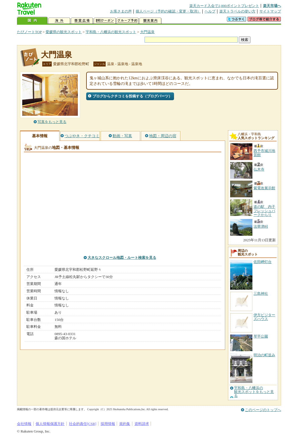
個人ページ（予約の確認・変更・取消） (168, 11)
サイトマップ (270, 11)
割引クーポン (105, 21)
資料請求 (142, 424)
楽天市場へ (272, 6)
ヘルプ (210, 11)
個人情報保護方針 (50, 424)
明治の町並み (264, 355)
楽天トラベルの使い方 (237, 11)
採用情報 (108, 424)
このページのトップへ (263, 410)
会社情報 (24, 424)
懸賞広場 (82, 21)
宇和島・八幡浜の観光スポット (111, 32)
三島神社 (261, 293)
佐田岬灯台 (263, 262)
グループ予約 (127, 21)
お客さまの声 (121, 11)
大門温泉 (147, 32)
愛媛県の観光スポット (64, 32)
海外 (59, 21)
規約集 (124, 424)
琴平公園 (261, 336)
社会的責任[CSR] (82, 424)
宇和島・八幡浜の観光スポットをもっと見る (254, 392)
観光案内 (150, 21)
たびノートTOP (29, 32)
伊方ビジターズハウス (264, 317)
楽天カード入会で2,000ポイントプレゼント (224, 6)
